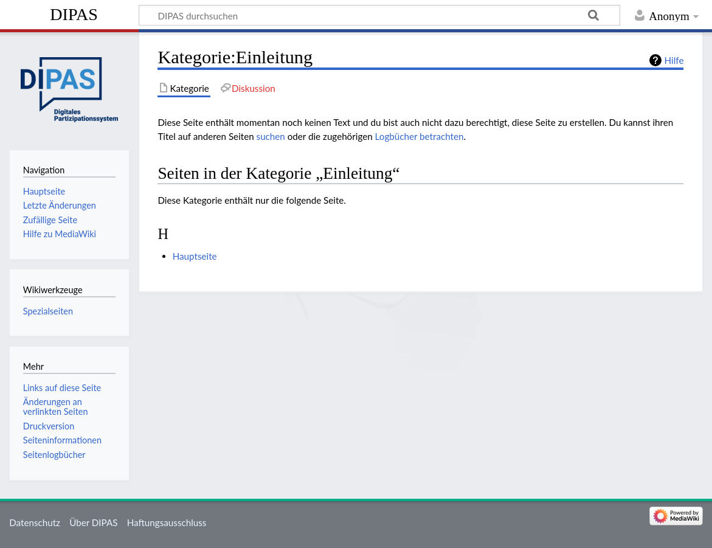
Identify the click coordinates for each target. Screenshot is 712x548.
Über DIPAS (93, 522)
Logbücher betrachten (419, 136)
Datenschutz (34, 522)
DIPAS (74, 14)
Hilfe (674, 60)
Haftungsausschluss (167, 522)
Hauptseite (195, 256)
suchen (271, 136)
